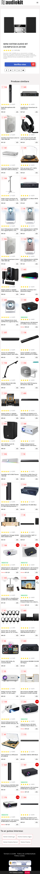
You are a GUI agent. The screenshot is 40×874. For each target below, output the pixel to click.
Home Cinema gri (9, 837)
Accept (27, 872)
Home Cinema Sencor (10, 842)
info (17, 112)
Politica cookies (19, 856)
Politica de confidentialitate (26, 854)
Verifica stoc (24, 64)
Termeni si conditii (10, 854)
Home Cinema (25, 842)
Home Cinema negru (25, 837)
